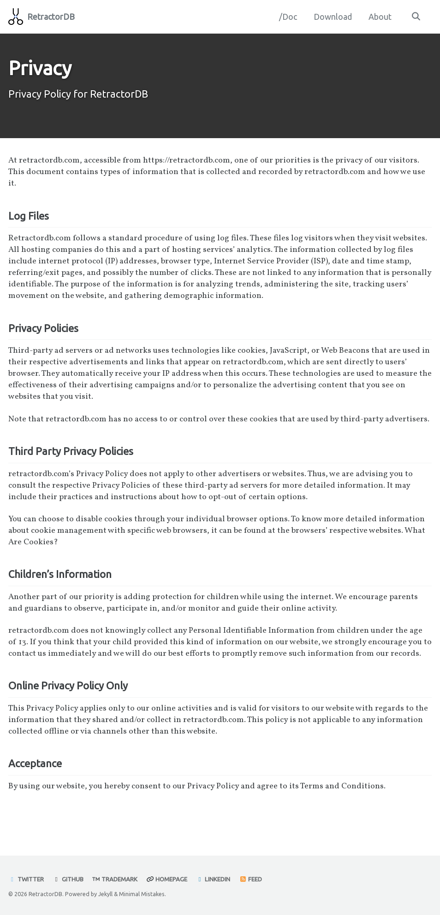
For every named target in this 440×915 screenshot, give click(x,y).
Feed (251, 879)
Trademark (115, 879)
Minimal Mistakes (142, 894)
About (379, 16)
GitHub (68, 879)
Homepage (168, 879)
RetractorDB (51, 16)
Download (332, 16)
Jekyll (105, 894)
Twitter (26, 879)
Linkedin (214, 879)
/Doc (288, 16)
